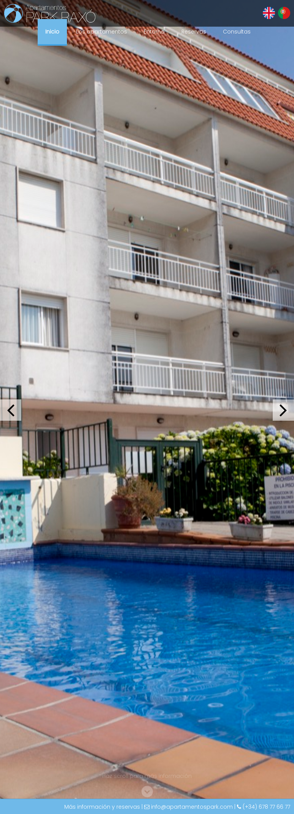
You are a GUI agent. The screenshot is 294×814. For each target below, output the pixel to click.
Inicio (52, 31)
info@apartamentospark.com (192, 807)
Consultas (237, 31)
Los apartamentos (101, 31)
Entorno (154, 31)
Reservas (193, 31)
